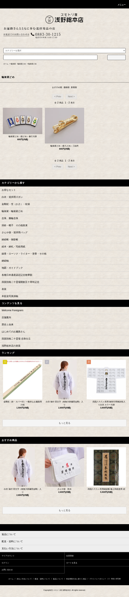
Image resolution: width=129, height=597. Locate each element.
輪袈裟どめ (32, 64)
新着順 (74, 87)
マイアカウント (8, 556)
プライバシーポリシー (97, 579)
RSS (113, 579)
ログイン (5, 563)
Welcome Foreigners (12, 310)
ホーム (5, 64)
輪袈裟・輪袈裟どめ (18, 64)
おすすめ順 (57, 87)
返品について (58, 579)
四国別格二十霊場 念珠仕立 (16, 338)
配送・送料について (42, 579)
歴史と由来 (7, 324)
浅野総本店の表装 (11, 345)
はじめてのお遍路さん (13, 331)
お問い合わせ (7, 570)
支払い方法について (24, 579)
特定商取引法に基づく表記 (76, 579)
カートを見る (71, 563)
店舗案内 (6, 317)
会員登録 (70, 556)
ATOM (118, 579)
